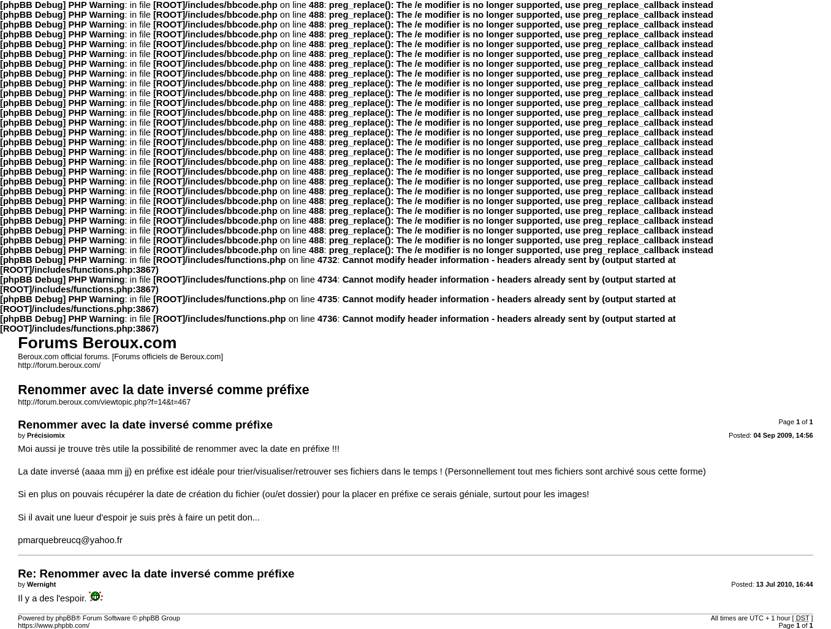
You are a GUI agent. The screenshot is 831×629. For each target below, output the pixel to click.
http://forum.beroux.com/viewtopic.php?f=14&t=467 (104, 402)
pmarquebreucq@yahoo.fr (70, 540)
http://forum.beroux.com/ (59, 365)
